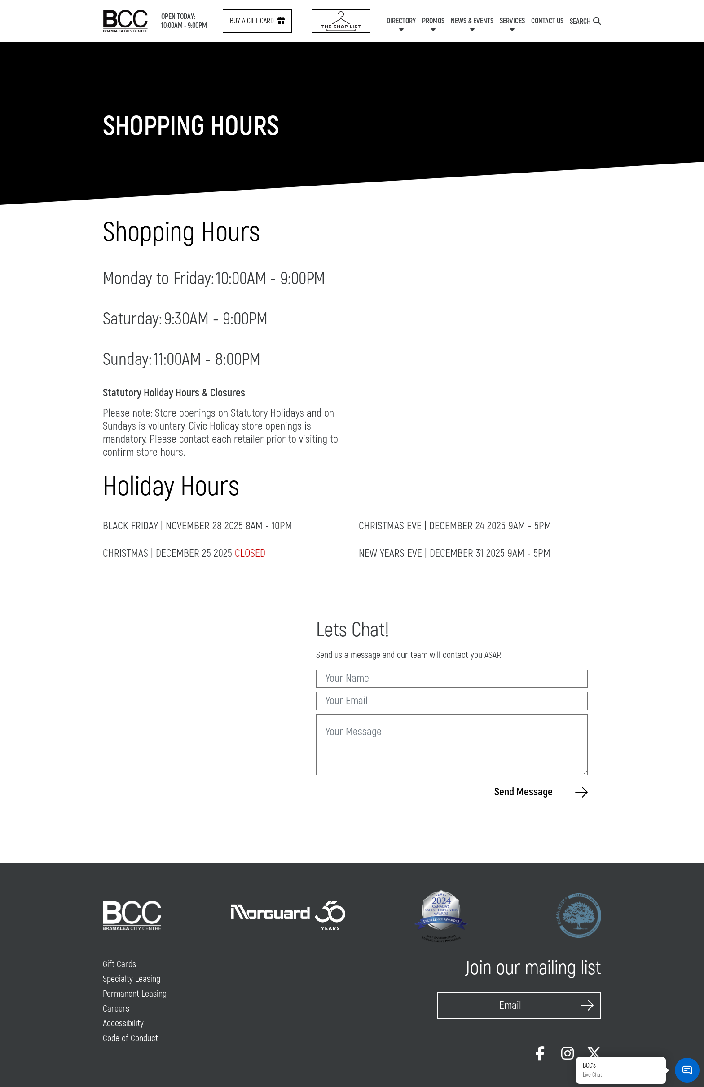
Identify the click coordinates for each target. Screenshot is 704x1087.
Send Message (541, 792)
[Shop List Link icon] (341, 21)
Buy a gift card (257, 21)
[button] (687, 1070)
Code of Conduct (130, 1038)
